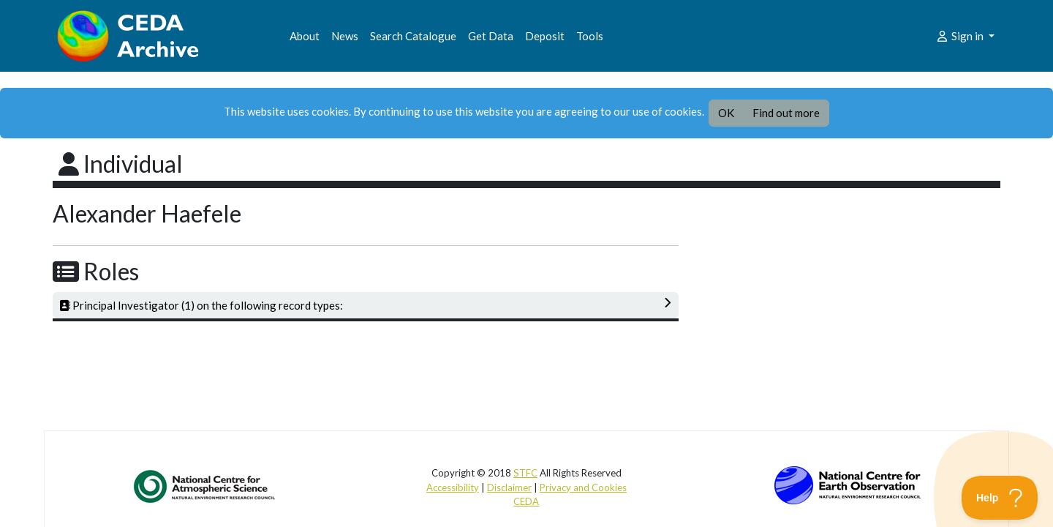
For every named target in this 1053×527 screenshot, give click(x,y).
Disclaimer (509, 487)
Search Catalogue (413, 35)
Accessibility (452, 487)
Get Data (490, 35)
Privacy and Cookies (583, 487)
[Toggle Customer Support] (1000, 498)
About (305, 35)
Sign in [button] (960, 35)
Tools (589, 35)
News (344, 35)
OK (726, 112)
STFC (525, 473)
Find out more (786, 112)
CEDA (526, 501)
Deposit (545, 35)
